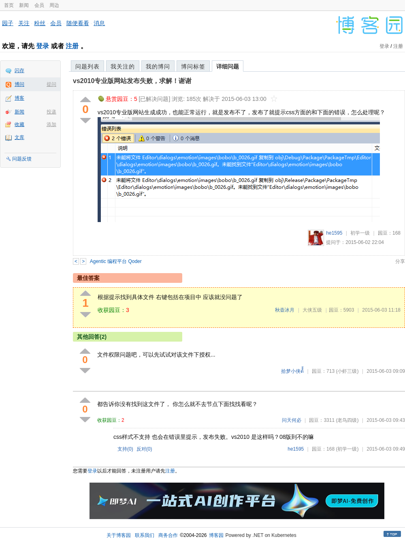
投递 (51, 112)
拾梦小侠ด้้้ (292, 371)
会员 (39, 5)
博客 (19, 98)
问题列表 (87, 66)
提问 (51, 84)
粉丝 (39, 23)
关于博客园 (119, 535)
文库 (19, 137)
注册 (72, 46)
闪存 (19, 70)
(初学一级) (347, 449)
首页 (9, 5)
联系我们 (144, 535)
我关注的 (123, 66)
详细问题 (227, 66)
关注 (24, 23)
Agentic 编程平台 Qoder (116, 261)
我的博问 (158, 66)
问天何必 (291, 420)
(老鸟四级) (347, 420)
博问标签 (193, 66)
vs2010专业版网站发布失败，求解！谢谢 (132, 80)
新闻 (24, 5)
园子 (7, 23)
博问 (19, 84)
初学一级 (360, 233)
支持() (125, 449)
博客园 (216, 535)
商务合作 (168, 535)
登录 (42, 46)
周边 (54, 5)
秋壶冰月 (284, 310)
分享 (400, 261)
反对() (144, 449)
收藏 (19, 124)
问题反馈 (22, 159)
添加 (51, 124)
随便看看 (77, 23)
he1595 (334, 233)
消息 (99, 23)
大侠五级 (312, 310)
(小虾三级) (347, 371)
